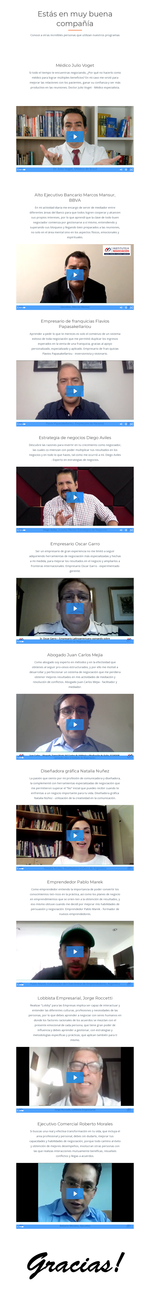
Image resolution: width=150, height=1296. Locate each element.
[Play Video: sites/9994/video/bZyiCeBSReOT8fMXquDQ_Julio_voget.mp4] (75, 136)
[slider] (72, 169)
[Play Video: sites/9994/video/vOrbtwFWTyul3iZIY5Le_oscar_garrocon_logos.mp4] (75, 608)
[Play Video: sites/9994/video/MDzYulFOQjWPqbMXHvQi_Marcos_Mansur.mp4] (75, 274)
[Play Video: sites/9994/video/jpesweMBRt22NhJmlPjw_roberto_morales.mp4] (75, 1193)
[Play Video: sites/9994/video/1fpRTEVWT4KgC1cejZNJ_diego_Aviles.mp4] (75, 497)
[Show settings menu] (125, 169)
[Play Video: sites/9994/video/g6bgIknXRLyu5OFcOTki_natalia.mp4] (75, 835)
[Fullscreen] (131, 169)
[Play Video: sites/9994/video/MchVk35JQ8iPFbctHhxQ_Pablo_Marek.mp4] (75, 951)
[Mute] (120, 169)
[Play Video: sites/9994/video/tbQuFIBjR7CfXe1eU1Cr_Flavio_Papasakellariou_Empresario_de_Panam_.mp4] (75, 391)
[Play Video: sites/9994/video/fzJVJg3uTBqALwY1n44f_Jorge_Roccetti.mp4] (75, 1077)
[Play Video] (19, 169)
